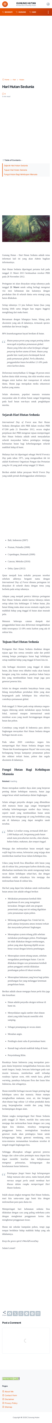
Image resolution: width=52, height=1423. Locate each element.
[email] (37, 1313)
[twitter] (15, 1313)
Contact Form (9, 1395)
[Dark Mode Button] (48, 4)
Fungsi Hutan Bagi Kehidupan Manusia (20, 174)
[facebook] (9, 1313)
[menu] (5, 4)
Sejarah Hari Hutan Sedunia (16, 165)
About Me (7, 1391)
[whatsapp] (20, 1313)
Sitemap (7, 1407)
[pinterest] (32, 1313)
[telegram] (26, 1313)
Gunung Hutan (26, 3)
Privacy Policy (9, 1403)
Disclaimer (8, 1399)
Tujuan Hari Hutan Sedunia (15, 170)
